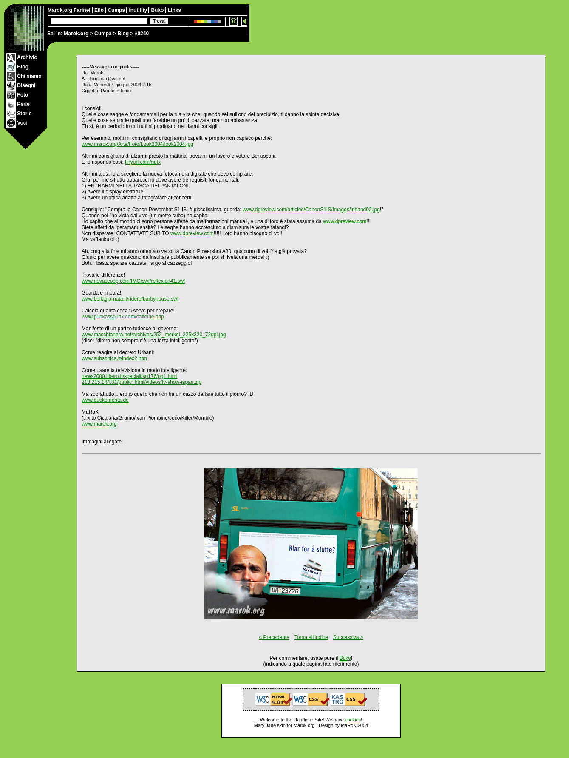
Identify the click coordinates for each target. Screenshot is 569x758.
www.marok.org (99, 424)
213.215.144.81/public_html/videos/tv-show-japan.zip (141, 382)
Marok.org (76, 34)
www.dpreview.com (344, 221)
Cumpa (103, 34)
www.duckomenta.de (105, 400)
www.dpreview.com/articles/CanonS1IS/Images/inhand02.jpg (311, 210)
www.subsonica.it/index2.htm (114, 358)
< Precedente (274, 637)
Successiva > (348, 637)
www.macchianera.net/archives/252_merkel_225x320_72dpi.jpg (154, 335)
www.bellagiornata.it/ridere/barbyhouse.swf (130, 299)
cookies (353, 719)
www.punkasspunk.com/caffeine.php (123, 317)
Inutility (138, 10)
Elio (99, 10)
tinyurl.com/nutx (143, 162)
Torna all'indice (311, 637)
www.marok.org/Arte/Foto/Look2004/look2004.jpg (137, 144)
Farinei (83, 10)
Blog (123, 34)
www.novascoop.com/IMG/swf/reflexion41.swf (133, 281)
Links (174, 10)
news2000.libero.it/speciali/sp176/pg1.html (129, 376)
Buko (158, 10)
